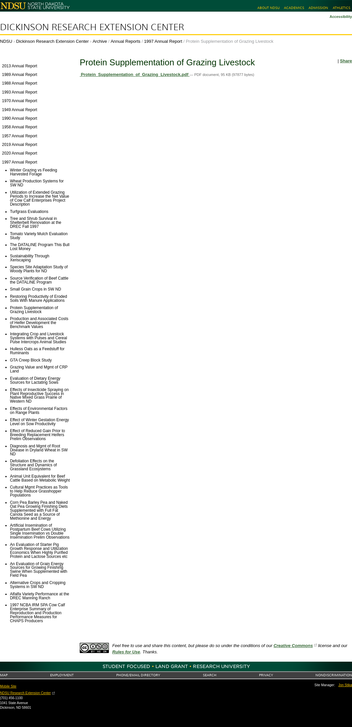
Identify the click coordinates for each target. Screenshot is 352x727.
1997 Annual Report (163, 41)
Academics (294, 8)
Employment (62, 675)
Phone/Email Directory (138, 675)
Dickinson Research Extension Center (92, 27)
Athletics (341, 8)
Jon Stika (345, 685)
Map (4, 675)
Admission (318, 8)
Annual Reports (125, 41)
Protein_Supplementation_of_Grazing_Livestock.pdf (135, 74)
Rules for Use (126, 651)
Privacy (266, 675)
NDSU (6, 41)
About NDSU (268, 8)
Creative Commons (293, 645)
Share (346, 60)
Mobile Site (8, 686)
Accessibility (340, 17)
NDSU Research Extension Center (25, 693)
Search (210, 675)
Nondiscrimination (333, 675)
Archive (100, 41)
